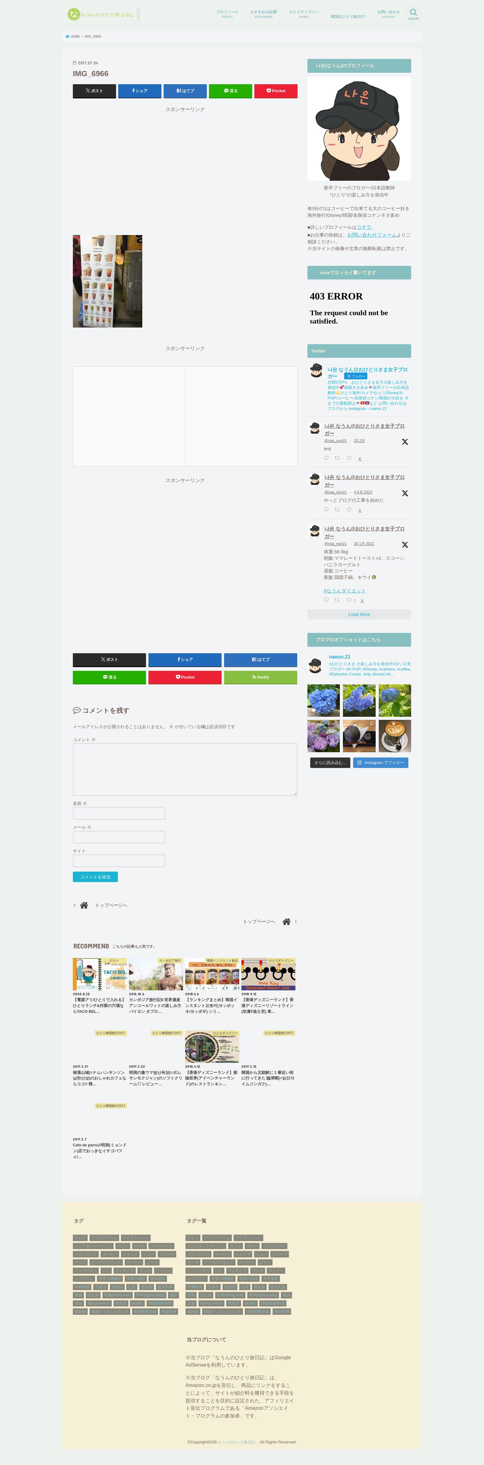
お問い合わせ (389, 14)
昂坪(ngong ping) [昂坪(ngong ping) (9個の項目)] (150, 1301)
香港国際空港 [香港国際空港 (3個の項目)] (145, 1317)
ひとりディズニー (304, 14)
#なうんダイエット (343, 585)
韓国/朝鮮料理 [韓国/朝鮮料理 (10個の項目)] (160, 1309)
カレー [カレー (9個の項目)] (139, 1251)
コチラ (363, 226)
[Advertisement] (185, 173)
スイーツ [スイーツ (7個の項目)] (167, 1260)
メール (82, 832)
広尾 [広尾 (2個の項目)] (132, 1292)
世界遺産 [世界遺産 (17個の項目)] (157, 1284)
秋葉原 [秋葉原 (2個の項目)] (121, 1309)
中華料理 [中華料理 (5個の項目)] (82, 1292)
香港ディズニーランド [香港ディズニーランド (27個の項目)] (109, 1317)
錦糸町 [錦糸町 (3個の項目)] (137, 1309)
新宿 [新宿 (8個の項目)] (78, 1301)
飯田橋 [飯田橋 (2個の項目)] (80, 1317)
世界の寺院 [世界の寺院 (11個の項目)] (136, 1284)
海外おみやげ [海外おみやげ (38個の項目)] (99, 1309)
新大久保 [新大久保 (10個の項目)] (165, 1292)
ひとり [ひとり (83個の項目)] (80, 1243)
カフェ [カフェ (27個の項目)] (122, 1251)
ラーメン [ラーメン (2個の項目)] (163, 1276)
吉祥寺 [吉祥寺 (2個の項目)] (117, 1292)
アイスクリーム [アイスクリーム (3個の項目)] (104, 1243)
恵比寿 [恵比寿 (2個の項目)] (146, 1292)
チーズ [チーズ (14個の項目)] (80, 1268)
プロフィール (227, 14)
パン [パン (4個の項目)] (106, 1276)
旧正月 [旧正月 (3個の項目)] (93, 1301)
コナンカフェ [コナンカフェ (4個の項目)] (161, 1251)
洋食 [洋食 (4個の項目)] (78, 1309)
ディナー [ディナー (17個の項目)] (134, 1268)
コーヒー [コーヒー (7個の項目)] (109, 1260)
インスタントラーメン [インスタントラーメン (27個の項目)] (93, 1251)
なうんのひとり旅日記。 (238, 1447)
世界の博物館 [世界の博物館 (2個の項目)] (110, 1284)
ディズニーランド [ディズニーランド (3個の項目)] (106, 1268)
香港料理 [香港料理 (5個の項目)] (168, 1317)
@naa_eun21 (335, 438)
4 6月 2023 (363, 488)
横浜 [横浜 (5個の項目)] (173, 1301)
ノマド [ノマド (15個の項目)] (152, 1268)
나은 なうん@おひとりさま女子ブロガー (364, 427)
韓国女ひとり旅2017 (348, 16)
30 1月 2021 (364, 538)
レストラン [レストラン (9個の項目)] (84, 1284)
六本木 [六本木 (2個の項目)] (100, 1292)
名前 (80, 809)
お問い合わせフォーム (370, 233)
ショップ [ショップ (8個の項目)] (130, 1260)
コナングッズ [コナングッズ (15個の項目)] (86, 1260)
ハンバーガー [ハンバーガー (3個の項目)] (86, 1276)
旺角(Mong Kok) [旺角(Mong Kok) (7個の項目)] (117, 1301)
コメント (84, 745)
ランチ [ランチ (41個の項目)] (144, 1276)
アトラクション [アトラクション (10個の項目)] (136, 1243)
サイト (79, 856)
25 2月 (359, 438)
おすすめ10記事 (263, 14)
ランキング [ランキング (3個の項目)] (124, 1276)
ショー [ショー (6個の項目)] (148, 1260)
